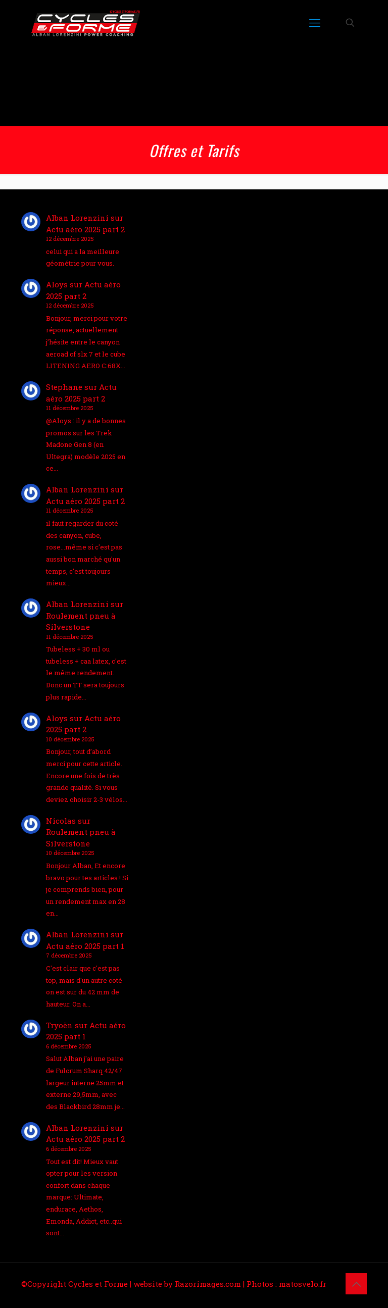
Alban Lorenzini (77, 218)
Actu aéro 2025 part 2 (85, 229)
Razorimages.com (208, 1284)
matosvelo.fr (302, 1284)
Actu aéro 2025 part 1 (85, 946)
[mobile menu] (314, 22)
